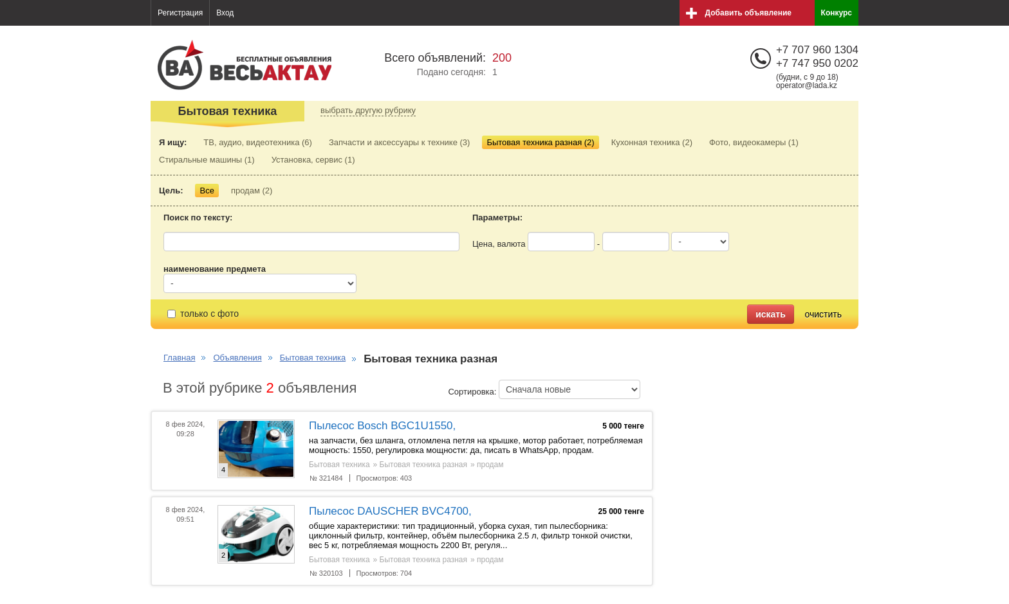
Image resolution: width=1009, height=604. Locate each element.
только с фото (203, 313)
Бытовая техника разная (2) (540, 142)
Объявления (237, 357)
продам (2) (251, 190)
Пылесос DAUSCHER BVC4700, (390, 511)
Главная (179, 357)
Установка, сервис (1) (313, 159)
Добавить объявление (748, 12)
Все (206, 190)
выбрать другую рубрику (368, 110)
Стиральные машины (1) (207, 159)
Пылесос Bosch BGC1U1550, (382, 426)
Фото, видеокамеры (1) (754, 142)
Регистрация (180, 12)
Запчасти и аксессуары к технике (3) (399, 142)
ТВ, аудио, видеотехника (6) (257, 142)
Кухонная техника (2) (651, 142)
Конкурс (836, 12)
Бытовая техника (313, 357)
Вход (225, 12)
